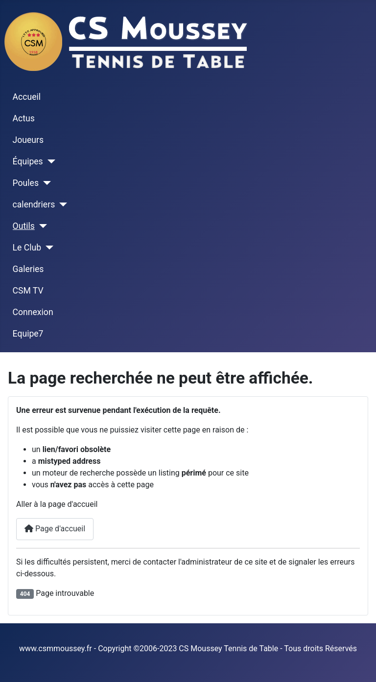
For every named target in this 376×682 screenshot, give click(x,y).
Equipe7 (28, 334)
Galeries (28, 269)
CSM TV (28, 291)
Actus (24, 118)
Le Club (27, 247)
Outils (24, 226)
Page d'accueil (54, 528)
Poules (26, 183)
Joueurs (28, 140)
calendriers (34, 204)
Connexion (33, 312)
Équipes (28, 161)
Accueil (27, 97)
